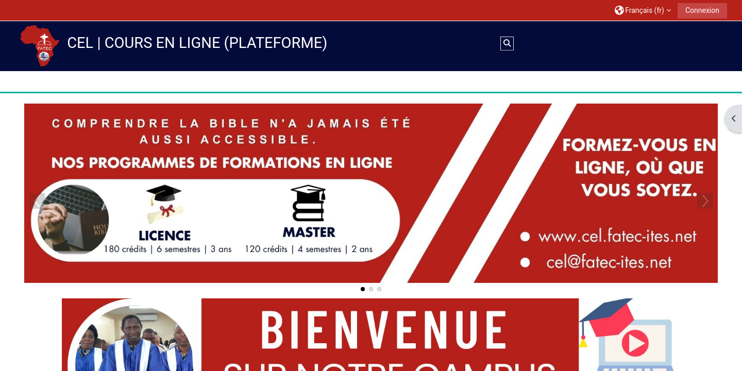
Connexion (702, 10)
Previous (37, 200)
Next (704, 200)
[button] (642, 10)
